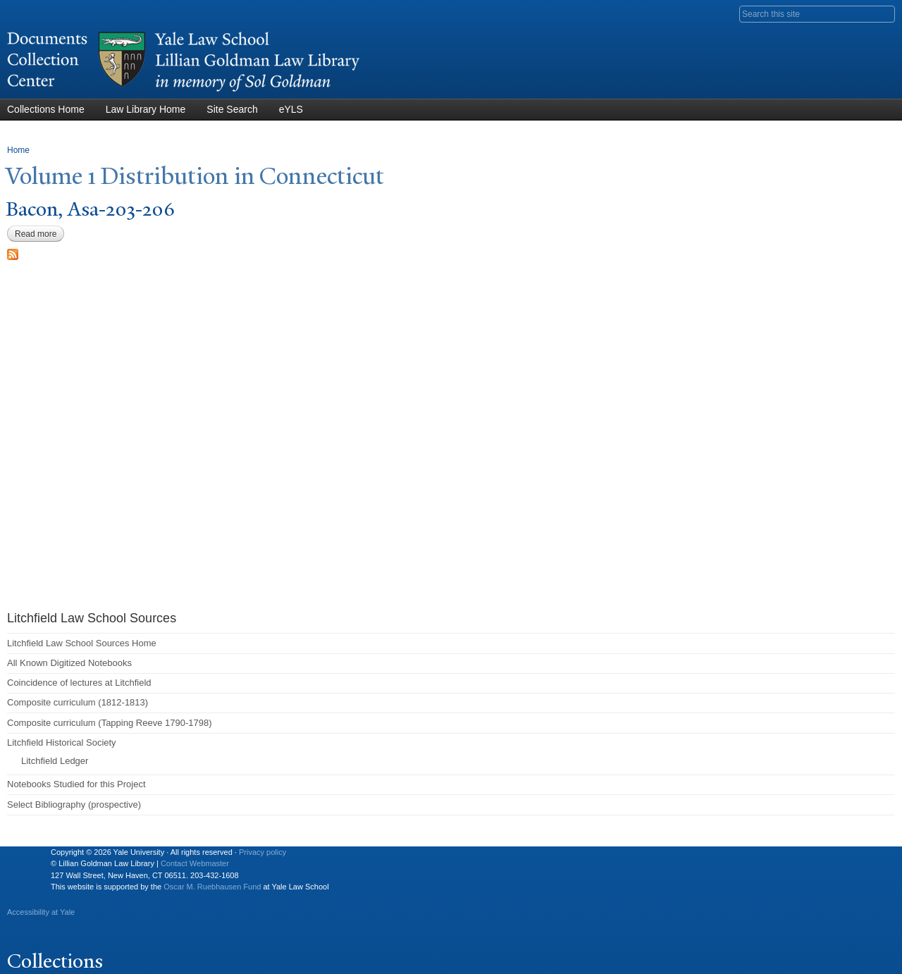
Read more (39, 234)
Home (18, 150)
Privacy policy (262, 852)
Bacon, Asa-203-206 (90, 209)
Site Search (231, 109)
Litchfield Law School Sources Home (81, 643)
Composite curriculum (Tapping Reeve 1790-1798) (109, 722)
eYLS (291, 109)
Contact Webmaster (195, 863)
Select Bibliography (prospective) (74, 804)
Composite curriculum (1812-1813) (77, 702)
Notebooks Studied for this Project (76, 784)
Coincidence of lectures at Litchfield (79, 682)
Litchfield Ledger (54, 761)
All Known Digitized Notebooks (69, 663)
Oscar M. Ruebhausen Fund (212, 886)
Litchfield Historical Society (61, 742)
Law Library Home (146, 109)
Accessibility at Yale (41, 912)
